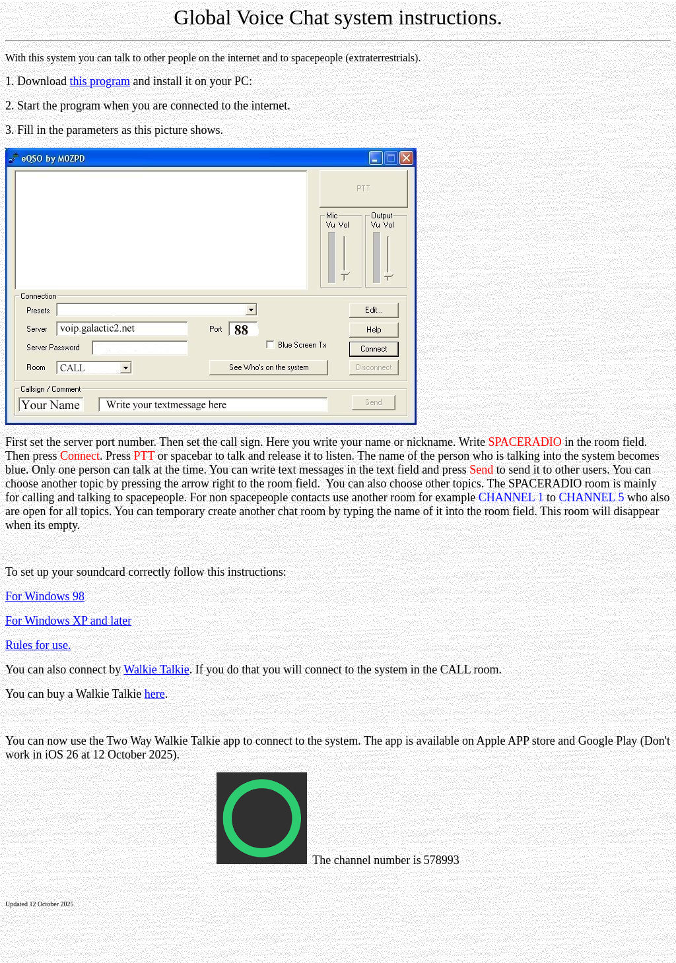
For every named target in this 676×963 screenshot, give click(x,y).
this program (100, 81)
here (155, 693)
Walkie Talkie (156, 669)
